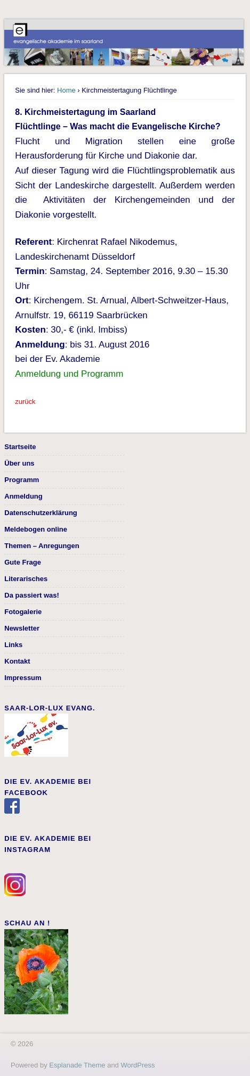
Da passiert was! (31, 595)
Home (66, 90)
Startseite (20, 447)
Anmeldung (23, 496)
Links (13, 645)
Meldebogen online (35, 529)
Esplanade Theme (77, 1065)
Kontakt (17, 661)
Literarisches (25, 579)
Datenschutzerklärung (40, 513)
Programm (21, 480)
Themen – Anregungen (41, 546)
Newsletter (21, 628)
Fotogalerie (23, 612)
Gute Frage (22, 562)
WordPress (137, 1065)
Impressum (22, 678)
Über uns (19, 463)
